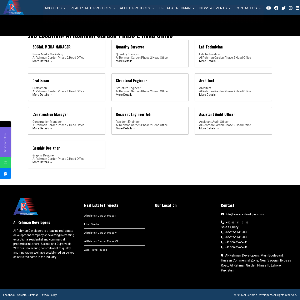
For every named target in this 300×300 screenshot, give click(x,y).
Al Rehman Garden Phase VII (101, 241)
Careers (21, 294)
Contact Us (248, 8)
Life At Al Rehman (177, 8)
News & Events (215, 8)
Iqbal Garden (92, 224)
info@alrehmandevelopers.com (245, 214)
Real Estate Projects (93, 8)
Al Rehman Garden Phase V (100, 232)
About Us (55, 8)
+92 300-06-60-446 (234, 242)
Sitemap (34, 294)
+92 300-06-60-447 (234, 247)
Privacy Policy (49, 294)
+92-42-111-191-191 (238, 222)
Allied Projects (137, 8)
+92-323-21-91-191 (234, 232)
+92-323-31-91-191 (234, 237)
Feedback (9, 294)
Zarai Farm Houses (95, 249)
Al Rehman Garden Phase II (100, 215)
